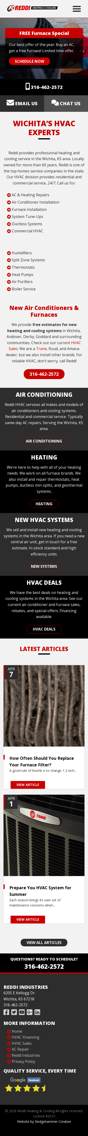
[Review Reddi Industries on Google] (29, 1012)
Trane (41, 348)
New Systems (44, 566)
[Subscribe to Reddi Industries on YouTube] (22, 1012)
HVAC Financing (25, 1037)
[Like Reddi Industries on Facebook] (6, 1012)
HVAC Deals (44, 629)
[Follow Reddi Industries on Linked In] (37, 1012)
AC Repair (20, 1049)
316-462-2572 (47, 87)
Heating (44, 503)
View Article (27, 784)
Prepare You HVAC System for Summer (40, 891)
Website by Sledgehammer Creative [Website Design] (44, 1121)
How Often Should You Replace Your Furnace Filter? (41, 761)
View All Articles (44, 942)
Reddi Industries (26, 1055)
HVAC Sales (22, 1043)
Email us (26, 103)
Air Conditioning (44, 441)
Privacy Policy (23, 1061)
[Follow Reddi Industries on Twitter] (14, 1012)
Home (17, 1031)
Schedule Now (29, 61)
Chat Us (70, 103)
